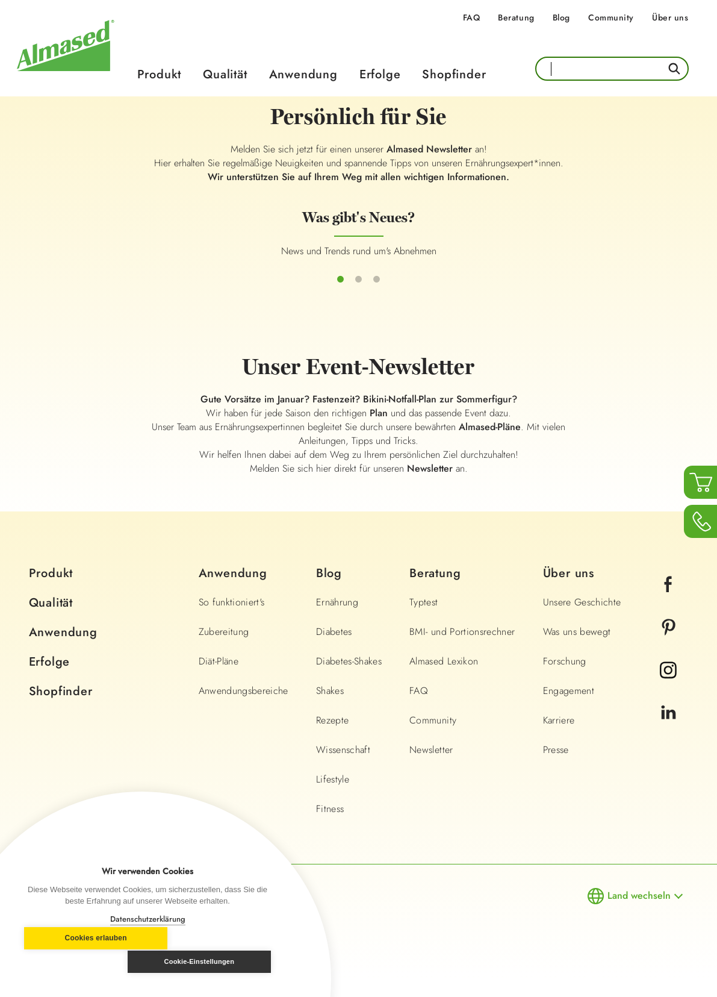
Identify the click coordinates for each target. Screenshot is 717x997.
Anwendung (303, 74)
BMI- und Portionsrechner (462, 650)
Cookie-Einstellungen (213, 961)
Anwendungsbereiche (243, 709)
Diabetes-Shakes (349, 679)
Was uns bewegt (577, 650)
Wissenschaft (343, 768)
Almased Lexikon (443, 679)
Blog (561, 17)
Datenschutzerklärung (147, 919)
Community (611, 17)
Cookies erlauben (82, 962)
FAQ (471, 17)
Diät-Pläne (219, 679)
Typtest (423, 620)
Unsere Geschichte (582, 620)
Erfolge (380, 74)
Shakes (330, 709)
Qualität (225, 74)
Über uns (670, 17)
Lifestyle (332, 797)
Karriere (559, 738)
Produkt (159, 74)
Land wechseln (639, 913)
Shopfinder (454, 74)
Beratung (516, 17)
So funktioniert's (232, 620)
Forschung (564, 679)
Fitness (330, 827)
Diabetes (334, 650)
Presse (556, 768)
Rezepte (332, 738)
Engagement (569, 709)
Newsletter (431, 768)
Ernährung (337, 620)
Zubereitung (224, 650)
